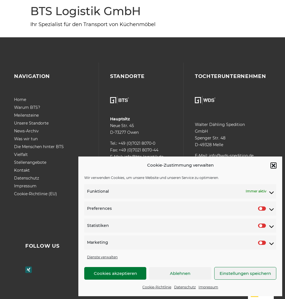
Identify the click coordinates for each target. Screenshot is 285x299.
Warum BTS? (27, 107)
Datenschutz (185, 287)
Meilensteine (26, 115)
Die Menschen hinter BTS (39, 146)
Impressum (208, 287)
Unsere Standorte (31, 123)
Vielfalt (21, 154)
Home (20, 99)
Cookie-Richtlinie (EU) (35, 193)
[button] (273, 165)
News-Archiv (26, 131)
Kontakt (22, 170)
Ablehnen (180, 273)
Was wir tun (26, 138)
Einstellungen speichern (245, 273)
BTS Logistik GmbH (85, 11)
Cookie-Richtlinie (156, 287)
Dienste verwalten (102, 257)
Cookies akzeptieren (115, 273)
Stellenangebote (30, 162)
